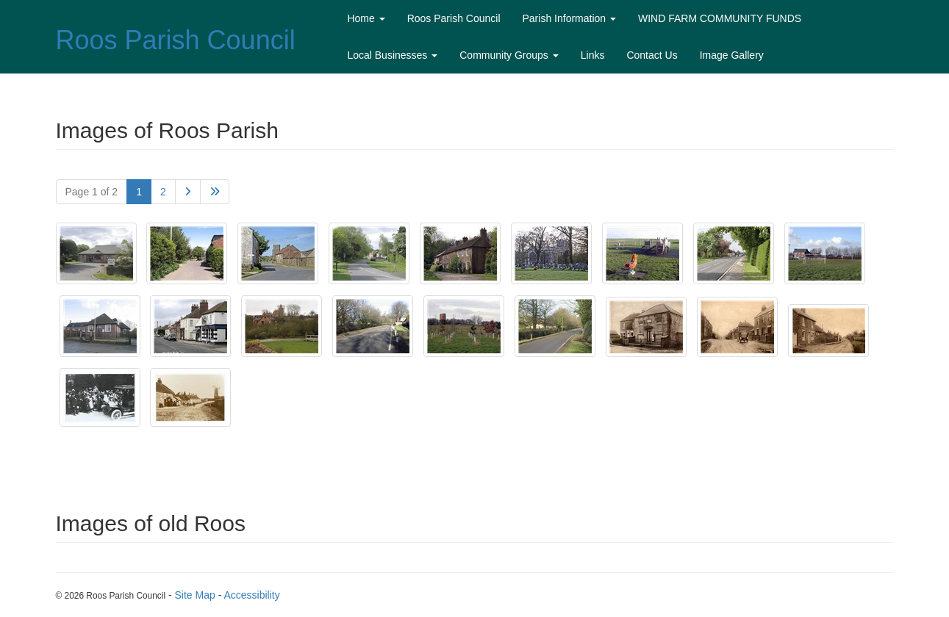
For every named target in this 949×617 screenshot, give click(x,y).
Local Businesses (392, 55)
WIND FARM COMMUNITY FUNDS (719, 18)
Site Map (195, 595)
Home (365, 18)
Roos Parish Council (176, 40)
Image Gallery (732, 55)
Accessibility (251, 595)
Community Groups (508, 55)
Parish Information (570, 18)
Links (593, 55)
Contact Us (651, 55)
